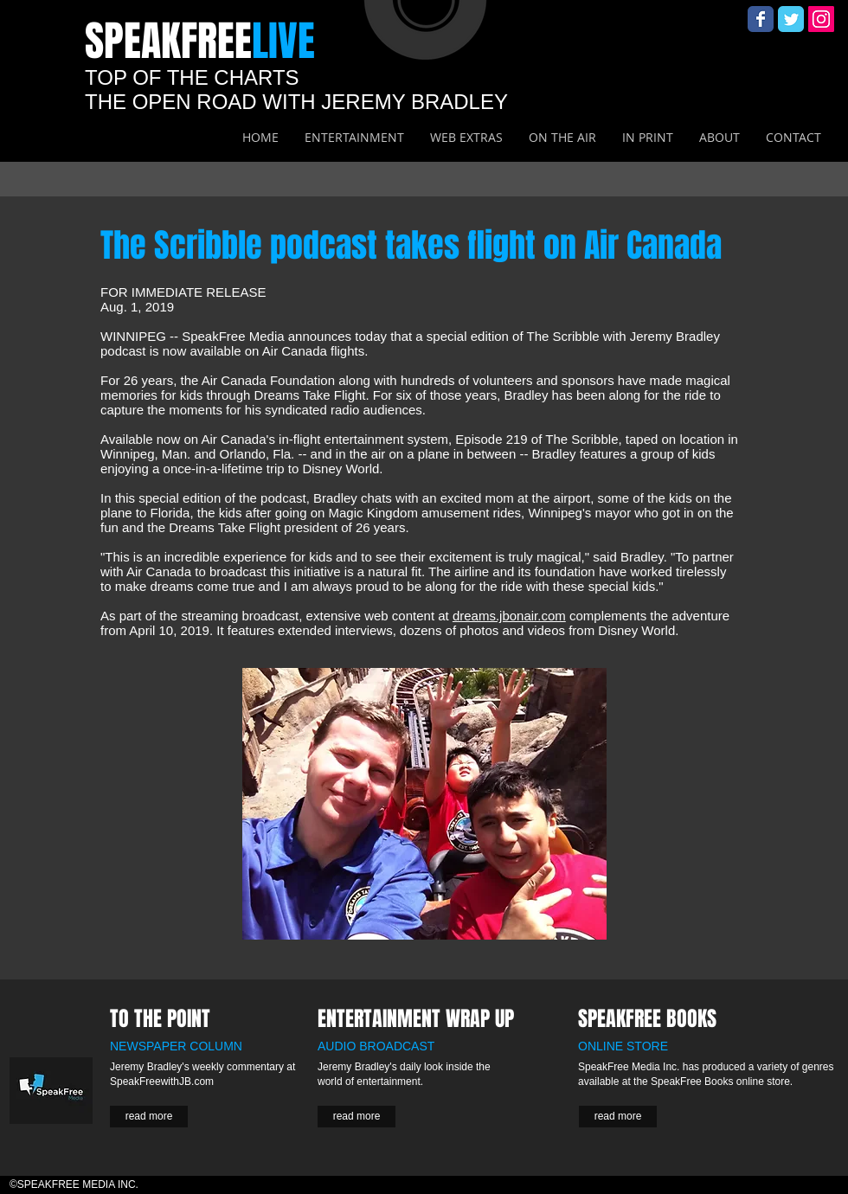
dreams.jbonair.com (509, 615)
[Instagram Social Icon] (821, 19)
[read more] (149, 1116)
